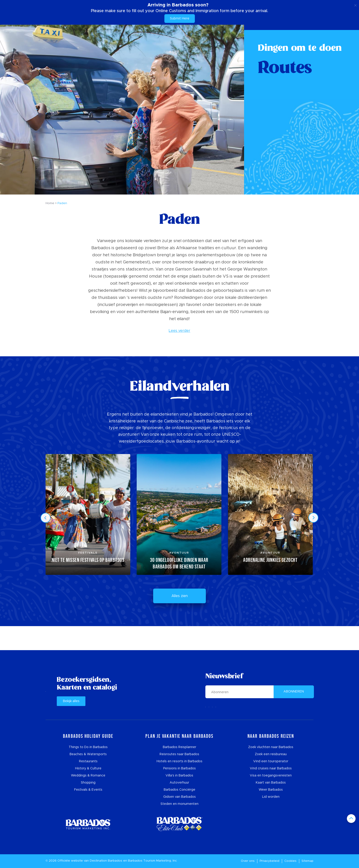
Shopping (88, 782)
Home (50, 203)
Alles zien (179, 596)
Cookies (290, 861)
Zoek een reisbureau (271, 754)
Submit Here (179, 18)
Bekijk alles (71, 701)
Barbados (115, 860)
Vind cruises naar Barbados (271, 768)
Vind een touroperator (270, 761)
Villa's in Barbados (179, 775)
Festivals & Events (88, 789)
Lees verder (179, 331)
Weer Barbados (271, 789)
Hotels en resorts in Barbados (179, 761)
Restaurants (88, 761)
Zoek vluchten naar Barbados (270, 747)
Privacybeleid (269, 861)
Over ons (248, 861)
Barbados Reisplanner (179, 747)
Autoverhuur (179, 782)
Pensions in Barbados (179, 768)
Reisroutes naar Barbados (179, 754)
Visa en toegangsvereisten (271, 775)
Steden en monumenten (179, 804)
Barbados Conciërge (179, 789)
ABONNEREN (293, 691)
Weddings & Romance (88, 775)
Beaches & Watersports (88, 754)
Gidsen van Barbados (179, 796)
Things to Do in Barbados (88, 747)
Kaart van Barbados (271, 782)
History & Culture (88, 768)
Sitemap (307, 861)
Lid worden (271, 796)
